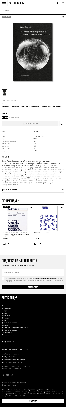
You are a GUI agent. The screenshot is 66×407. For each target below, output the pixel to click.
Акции (4, 320)
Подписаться (33, 287)
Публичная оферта (9, 385)
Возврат (5, 325)
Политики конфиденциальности (46, 278)
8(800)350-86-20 (8, 357)
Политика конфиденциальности (14, 383)
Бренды (4, 311)
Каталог (5, 306)
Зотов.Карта (6, 315)
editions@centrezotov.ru (12, 362)
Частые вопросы (8, 335)
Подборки (5, 313)
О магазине (6, 308)
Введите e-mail (11, 272)
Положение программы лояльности (15, 328)
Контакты (5, 318)
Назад (7, 10)
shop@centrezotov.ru (10, 354)
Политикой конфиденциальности (27, 392)
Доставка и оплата (9, 323)
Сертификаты (6, 332)
